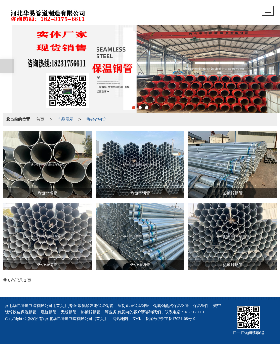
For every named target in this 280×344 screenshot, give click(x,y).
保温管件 (201, 305)
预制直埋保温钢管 (133, 305)
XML (136, 318)
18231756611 (195, 312)
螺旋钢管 (48, 312)
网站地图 (120, 318)
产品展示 (65, 119)
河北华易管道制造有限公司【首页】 (76, 318)
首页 (40, 119)
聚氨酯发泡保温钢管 (95, 305)
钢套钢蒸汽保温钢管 (171, 305)
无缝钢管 (68, 312)
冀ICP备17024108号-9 (176, 318)
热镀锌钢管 (96, 119)
